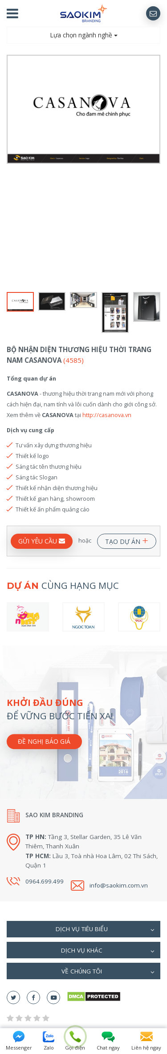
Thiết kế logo (32, 456)
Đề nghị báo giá (44, 741)
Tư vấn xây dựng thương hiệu (54, 445)
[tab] (83, 929)
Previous (12, 172)
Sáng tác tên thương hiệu (48, 466)
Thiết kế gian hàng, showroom (55, 499)
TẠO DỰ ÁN (126, 540)
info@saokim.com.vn (119, 885)
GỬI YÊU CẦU (41, 541)
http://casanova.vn (106, 415)
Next (154, 172)
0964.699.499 (44, 881)
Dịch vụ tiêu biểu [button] (105, 929)
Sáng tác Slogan (36, 477)
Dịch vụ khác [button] (108, 951)
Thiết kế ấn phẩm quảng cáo (53, 509)
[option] (83, 109)
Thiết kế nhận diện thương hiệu (57, 488)
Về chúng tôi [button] (108, 972)
